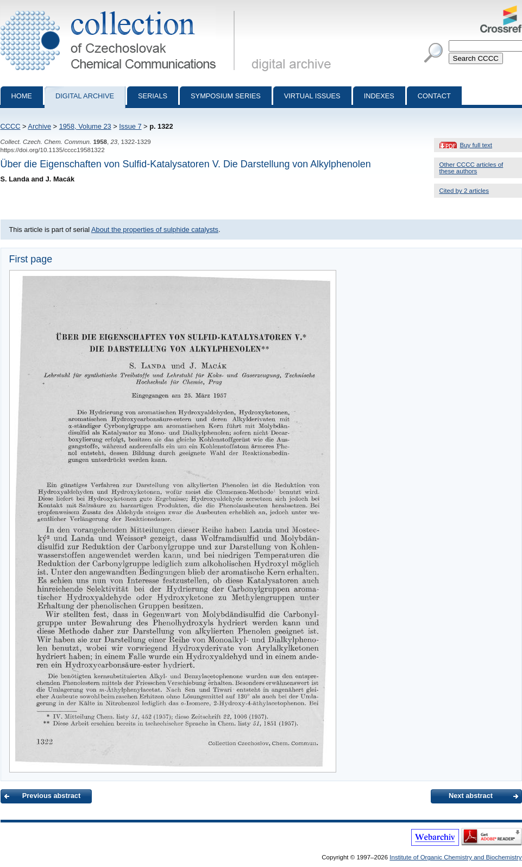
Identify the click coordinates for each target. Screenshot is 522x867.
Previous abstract (51, 795)
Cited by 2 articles (464, 190)
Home (21, 96)
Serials (152, 96)
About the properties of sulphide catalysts (154, 229)
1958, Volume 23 (85, 126)
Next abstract (471, 795)
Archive (39, 126)
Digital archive (84, 96)
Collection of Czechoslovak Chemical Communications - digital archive (120, 9)
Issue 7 (130, 126)
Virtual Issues (312, 96)
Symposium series (226, 96)
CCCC (11, 126)
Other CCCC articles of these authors (471, 167)
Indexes (379, 96)
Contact (434, 96)
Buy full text (476, 145)
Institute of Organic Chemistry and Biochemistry (455, 857)
